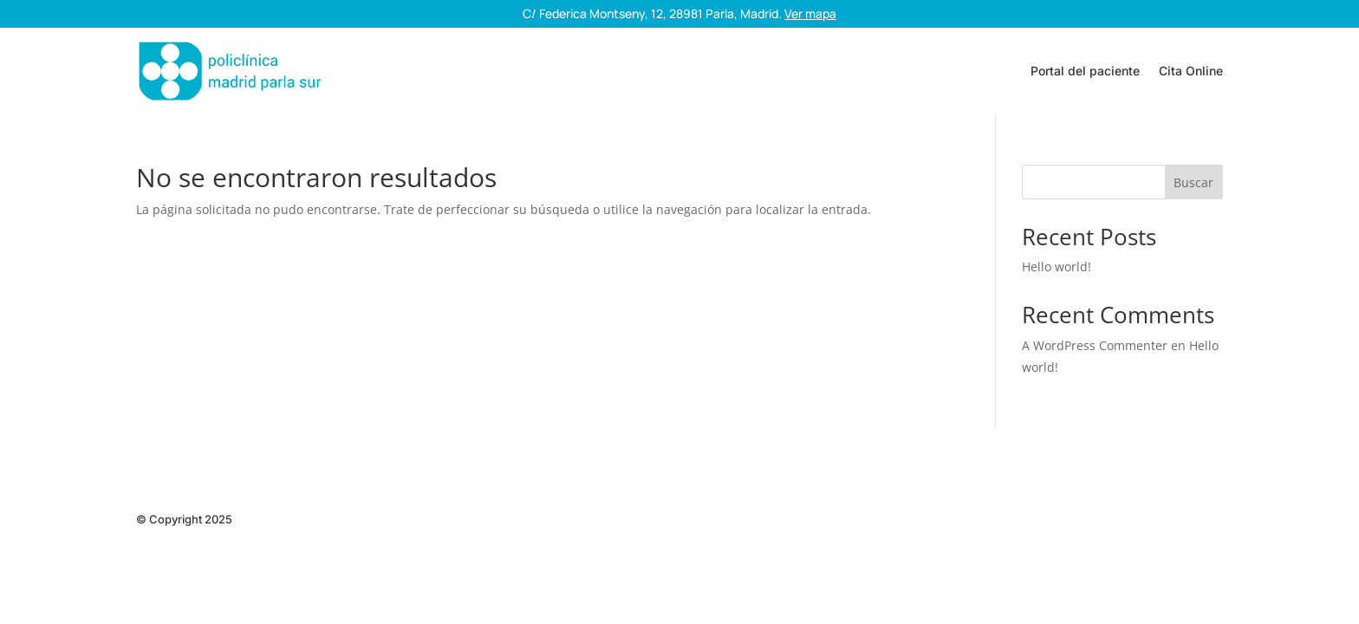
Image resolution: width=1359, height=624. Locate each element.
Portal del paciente (1085, 70)
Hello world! (1056, 266)
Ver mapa (810, 13)
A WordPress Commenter (1094, 345)
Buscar (1193, 182)
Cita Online (1191, 70)
